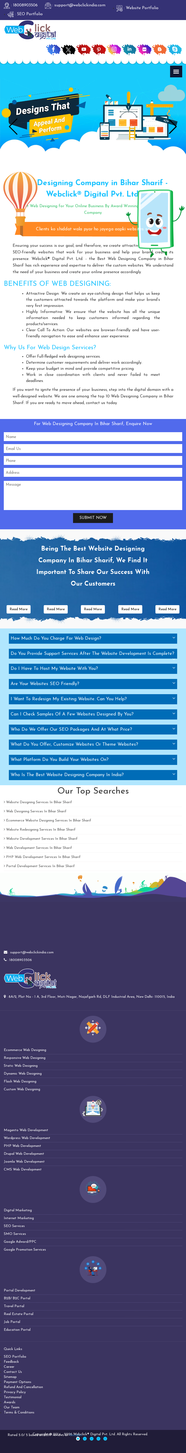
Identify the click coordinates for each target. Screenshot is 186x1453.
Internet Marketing (19, 1218)
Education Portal (17, 1330)
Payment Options (17, 1382)
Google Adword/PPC (20, 1242)
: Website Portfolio (137, 8)
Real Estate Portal (18, 1314)
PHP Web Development (22, 1146)
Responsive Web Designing (24, 1058)
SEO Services (14, 1226)
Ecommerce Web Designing (25, 1050)
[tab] (93, 639)
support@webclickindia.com (32, 952)
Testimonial (12, 1397)
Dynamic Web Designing (23, 1074)
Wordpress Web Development (27, 1138)
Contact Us (13, 1372)
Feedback (11, 1362)
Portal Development (19, 1290)
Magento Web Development (26, 1130)
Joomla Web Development (24, 1162)
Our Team (11, 1407)
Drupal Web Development (24, 1154)
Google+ (75, 1435)
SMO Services (15, 1234)
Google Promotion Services (25, 1250)
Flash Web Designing (20, 1081)
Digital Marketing (18, 1210)
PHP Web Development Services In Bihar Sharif (42, 857)
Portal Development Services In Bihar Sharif (39, 866)
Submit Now (93, 518)
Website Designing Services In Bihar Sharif (38, 802)
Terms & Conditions (19, 1412)
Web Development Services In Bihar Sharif (38, 848)
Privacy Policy (15, 1392)
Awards (9, 1402)
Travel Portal (14, 1306)
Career (9, 1367)
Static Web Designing (21, 1066)
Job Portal (12, 1322)
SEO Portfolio (15, 1357)
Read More (19, 609)
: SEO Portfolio (25, 14)
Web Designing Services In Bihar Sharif (35, 811)
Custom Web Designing (22, 1089)
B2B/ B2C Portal (17, 1298)
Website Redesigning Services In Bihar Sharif (40, 830)
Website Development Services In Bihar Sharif (41, 839)
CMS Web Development (23, 1169)
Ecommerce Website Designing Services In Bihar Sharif (47, 820)
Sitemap (10, 1377)
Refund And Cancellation (23, 1387)
